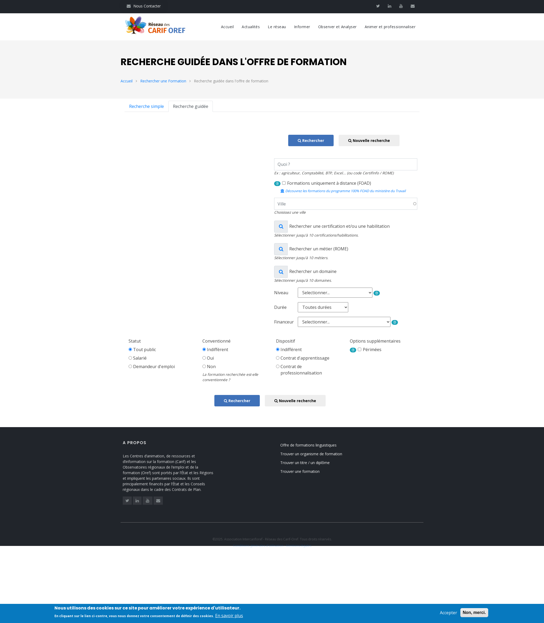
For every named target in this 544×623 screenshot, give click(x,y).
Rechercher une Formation (163, 80)
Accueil (227, 26)
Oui (210, 358)
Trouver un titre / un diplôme (310, 462)
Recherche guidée (190, 106)
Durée (280, 307)
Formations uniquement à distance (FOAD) (329, 183)
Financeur (284, 322)
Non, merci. (474, 613)
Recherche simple (146, 106)
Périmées (372, 349)
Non (211, 366)
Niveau (281, 293)
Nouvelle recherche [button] (369, 140)
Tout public (144, 349)
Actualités (251, 26)
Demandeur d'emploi (154, 366)
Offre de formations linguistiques (313, 445)
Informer (302, 26)
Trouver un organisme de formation (316, 453)
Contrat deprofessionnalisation (301, 370)
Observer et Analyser (337, 26)
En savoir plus (229, 617)
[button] (277, 183)
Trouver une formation (305, 471)
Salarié (140, 358)
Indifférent (217, 349)
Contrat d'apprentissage (304, 358)
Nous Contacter (144, 6)
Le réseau (277, 26)
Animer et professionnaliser (390, 26)
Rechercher (311, 140)
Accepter (448, 614)
